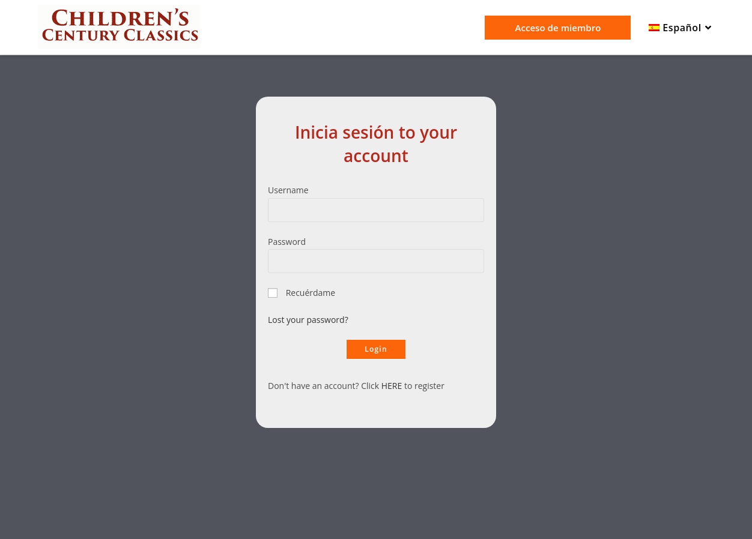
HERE (391, 385)
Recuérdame (311, 292)
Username (288, 190)
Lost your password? (308, 319)
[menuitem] (681, 28)
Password (287, 241)
